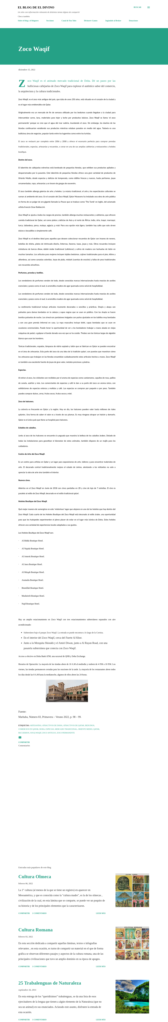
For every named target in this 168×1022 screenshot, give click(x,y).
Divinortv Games (90, 21)
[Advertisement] (62, 833)
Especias (50, 729)
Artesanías (35, 725)
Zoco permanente (66, 733)
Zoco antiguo (49, 733)
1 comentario (39, 913)
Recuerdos (23, 733)
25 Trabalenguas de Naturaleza (49, 983)
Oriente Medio (85, 729)
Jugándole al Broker (113, 21)
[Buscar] (137, 7)
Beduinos (89, 725)
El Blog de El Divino (36, 7)
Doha (42, 729)
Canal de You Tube (69, 21)
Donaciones (133, 21)
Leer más (101, 913)
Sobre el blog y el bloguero (28, 21)
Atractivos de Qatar (73, 725)
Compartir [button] (24, 742)
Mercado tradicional (66, 729)
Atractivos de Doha (52, 725)
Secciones (50, 21)
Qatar (96, 729)
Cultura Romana (35, 929)
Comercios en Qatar (28, 729)
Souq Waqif (35, 733)
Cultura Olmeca (34, 876)
